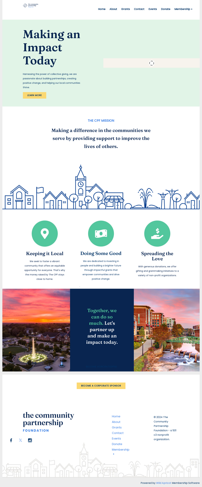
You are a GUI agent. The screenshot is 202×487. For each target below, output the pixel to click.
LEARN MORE (34, 95)
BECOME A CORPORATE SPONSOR (101, 385)
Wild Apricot (163, 483)
